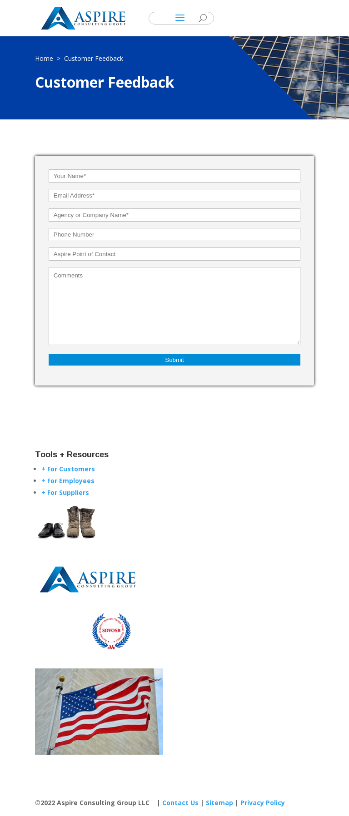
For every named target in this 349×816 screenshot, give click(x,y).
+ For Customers (68, 469)
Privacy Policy (262, 802)
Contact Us (180, 802)
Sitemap (219, 802)
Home (46, 58)
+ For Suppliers (65, 492)
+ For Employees (68, 480)
